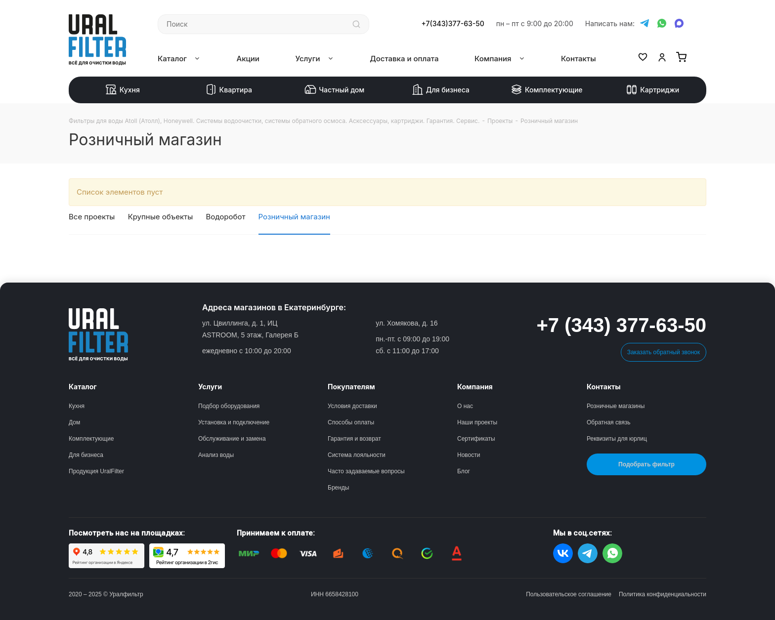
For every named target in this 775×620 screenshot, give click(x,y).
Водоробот (226, 216)
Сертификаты (476, 438)
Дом (74, 422)
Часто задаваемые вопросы (366, 471)
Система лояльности (357, 455)
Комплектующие (547, 89)
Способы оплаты (351, 422)
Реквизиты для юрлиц (617, 438)
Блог (463, 471)
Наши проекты (477, 422)
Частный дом (334, 89)
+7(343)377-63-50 (453, 24)
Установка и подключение (233, 422)
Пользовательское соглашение (568, 594)
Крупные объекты (160, 216)
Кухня (122, 89)
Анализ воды (216, 455)
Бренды (338, 487)
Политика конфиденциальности (662, 594)
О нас (465, 406)
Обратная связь (608, 422)
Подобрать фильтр (646, 464)
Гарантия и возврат (354, 438)
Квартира (228, 89)
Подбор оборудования (228, 406)
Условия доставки (352, 406)
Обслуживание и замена (232, 438)
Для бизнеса (441, 89)
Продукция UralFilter (96, 471)
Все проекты (92, 216)
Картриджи (652, 89)
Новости (468, 455)
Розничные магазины (616, 406)
